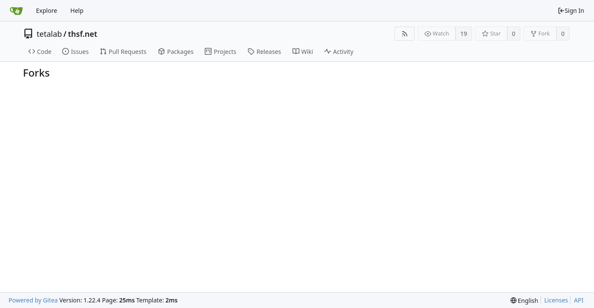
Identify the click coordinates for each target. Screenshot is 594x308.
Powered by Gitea (33, 300)
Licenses (556, 300)
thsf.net (82, 34)
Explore (46, 10)
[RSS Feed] (404, 34)
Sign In (571, 10)
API (578, 300)
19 (463, 34)
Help (77, 10)
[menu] (524, 300)
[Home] (16, 10)
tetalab (49, 34)
